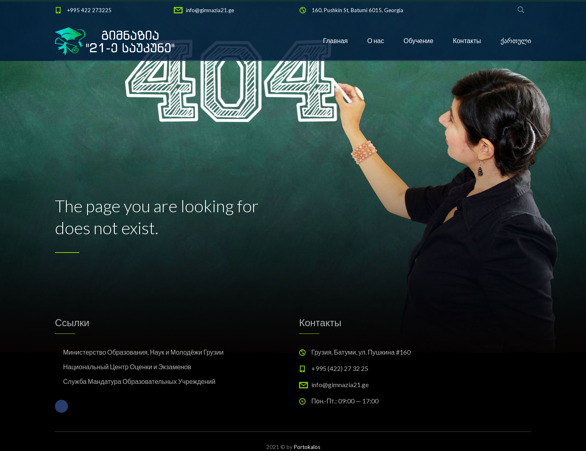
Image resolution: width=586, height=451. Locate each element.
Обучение (418, 40)
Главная (335, 40)
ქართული (516, 40)
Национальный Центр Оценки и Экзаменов (127, 366)
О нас (375, 40)
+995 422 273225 (89, 10)
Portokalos (307, 447)
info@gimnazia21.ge (210, 10)
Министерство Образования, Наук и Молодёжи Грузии (143, 352)
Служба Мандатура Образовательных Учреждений (139, 381)
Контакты (467, 40)
